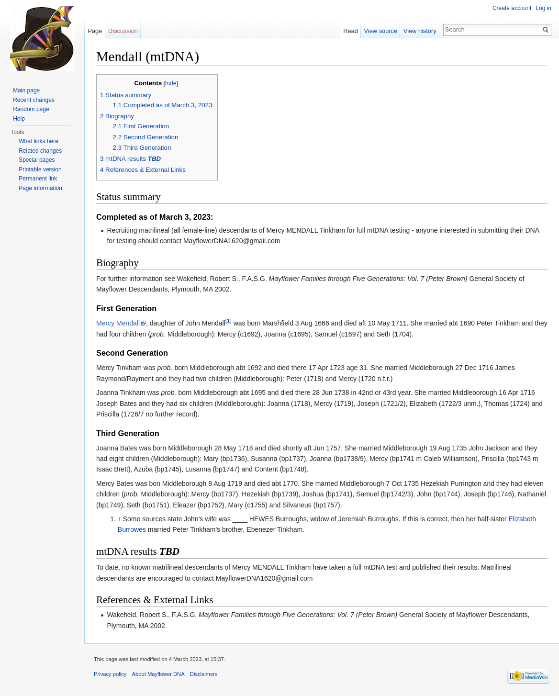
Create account (511, 8)
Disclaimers (204, 674)
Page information (40, 188)
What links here (38, 141)
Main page (26, 90)
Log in (543, 8)
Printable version (40, 169)
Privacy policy (110, 674)
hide (171, 83)
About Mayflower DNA (158, 674)
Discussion (123, 30)
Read (350, 30)
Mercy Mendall (118, 323)
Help (19, 118)
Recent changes (34, 100)
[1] (228, 321)
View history (419, 30)
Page (95, 30)
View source (380, 30)
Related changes (40, 150)
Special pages (37, 160)
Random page (31, 109)
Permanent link (38, 178)
